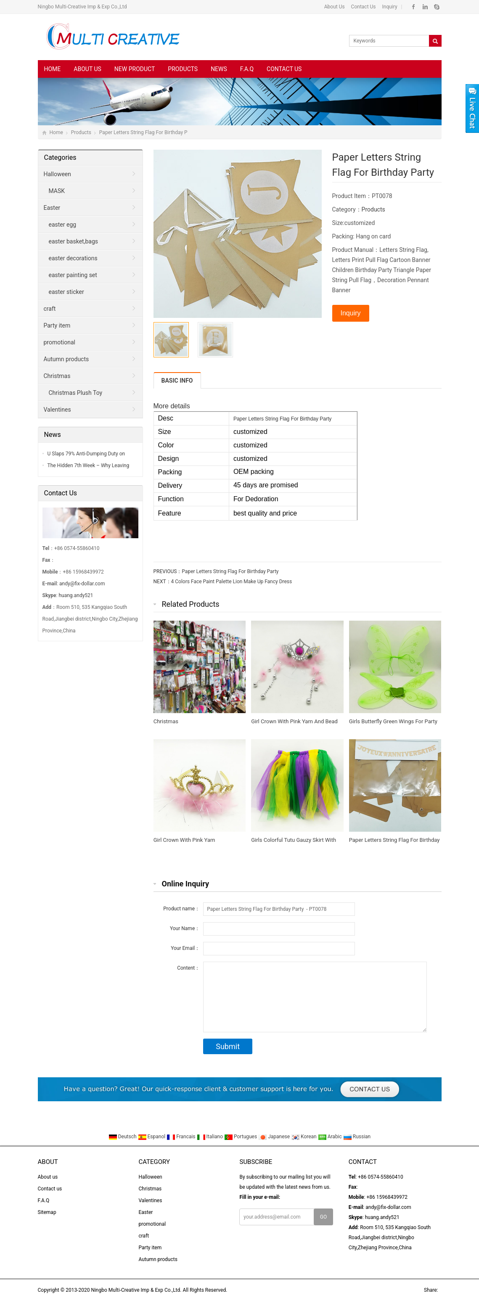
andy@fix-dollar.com (82, 584)
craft (50, 308)
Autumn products (66, 359)
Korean (304, 1137)
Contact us (284, 69)
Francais (181, 1137)
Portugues (241, 1137)
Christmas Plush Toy (76, 392)
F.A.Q (247, 69)
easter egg (63, 224)
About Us (334, 7)
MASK (57, 191)
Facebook (413, 6)
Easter (52, 207)
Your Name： (185, 928)
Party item (57, 325)
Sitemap (47, 1212)
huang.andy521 (75, 595)
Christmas (57, 376)
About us (87, 69)
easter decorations (73, 258)
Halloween (57, 174)
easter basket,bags (73, 241)
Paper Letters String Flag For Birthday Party (230, 571)
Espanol (152, 1137)
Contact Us (363, 7)
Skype (436, 6)
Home (52, 69)
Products (183, 69)
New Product (134, 69)
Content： (188, 968)
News (219, 69)
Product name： (181, 909)
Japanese (274, 1137)
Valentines (57, 409)
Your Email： (185, 948)
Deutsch (123, 1137)
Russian (356, 1137)
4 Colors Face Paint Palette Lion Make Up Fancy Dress (231, 581)
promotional (59, 342)
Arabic (330, 1137)
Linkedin (425, 6)
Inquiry (389, 7)
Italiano (211, 1137)
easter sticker (66, 291)
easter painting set (73, 275)
